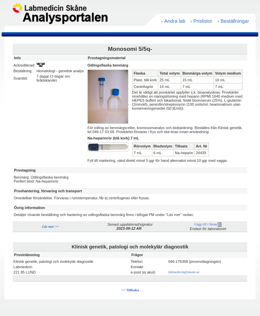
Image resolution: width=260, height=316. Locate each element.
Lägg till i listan (207, 224)
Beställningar (234, 21)
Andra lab (174, 21)
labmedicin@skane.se (183, 272)
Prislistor (202, 21)
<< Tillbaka (130, 290)
